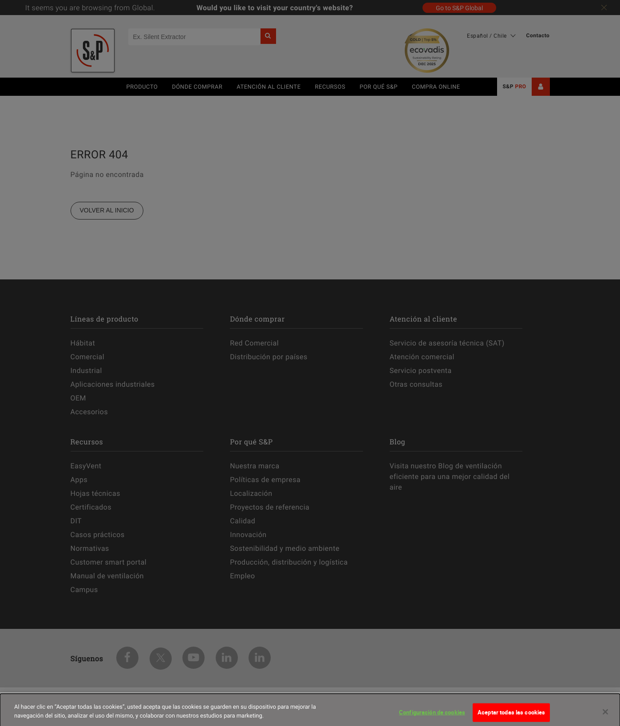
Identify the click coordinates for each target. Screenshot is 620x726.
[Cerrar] (605, 716)
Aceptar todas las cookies (511, 716)
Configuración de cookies (432, 716)
